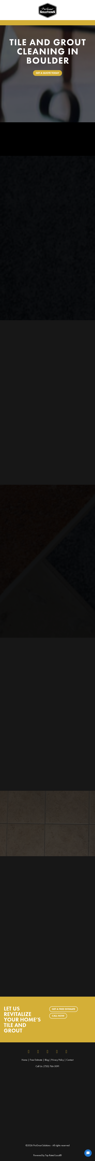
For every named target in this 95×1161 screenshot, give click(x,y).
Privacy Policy (57, 1059)
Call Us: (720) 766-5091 (47, 1066)
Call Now (58, 1015)
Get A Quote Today (47, 73)
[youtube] (66, 1051)
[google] (57, 1051)
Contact (69, 1059)
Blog (47, 1059)
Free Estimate (36, 1059)
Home (25, 1059)
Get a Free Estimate (63, 1009)
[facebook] (29, 1051)
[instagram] (38, 1051)
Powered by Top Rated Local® (47, 1155)
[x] (47, 1051)
